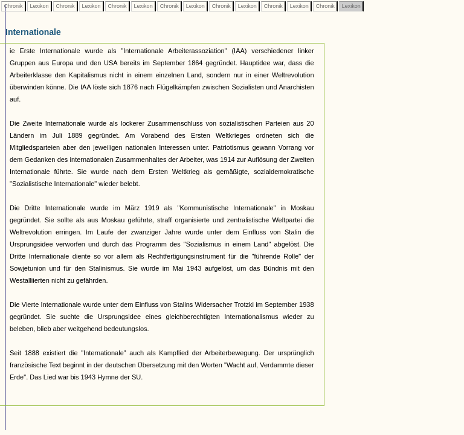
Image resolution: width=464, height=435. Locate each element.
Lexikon (39, 6)
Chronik (13, 6)
